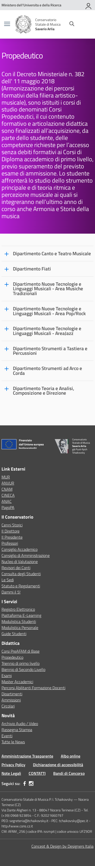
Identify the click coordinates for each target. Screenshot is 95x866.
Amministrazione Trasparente (27, 756)
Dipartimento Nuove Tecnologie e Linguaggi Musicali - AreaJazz (47, 330)
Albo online (70, 756)
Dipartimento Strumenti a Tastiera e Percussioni (50, 351)
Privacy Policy (13, 765)
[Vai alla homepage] (23, 24)
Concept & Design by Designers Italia (62, 846)
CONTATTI (37, 773)
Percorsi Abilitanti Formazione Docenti (33, 688)
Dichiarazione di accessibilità (58, 765)
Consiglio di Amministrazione (26, 555)
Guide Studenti (14, 634)
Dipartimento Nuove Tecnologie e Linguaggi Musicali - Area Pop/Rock (49, 311)
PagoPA (8, 507)
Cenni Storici (12, 525)
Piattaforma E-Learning (21, 615)
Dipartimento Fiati (32, 268)
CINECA (8, 495)
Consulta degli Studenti (21, 574)
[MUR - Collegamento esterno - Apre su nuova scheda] (31, 5)
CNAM (7, 489)
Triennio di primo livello (21, 663)
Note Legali (11, 773)
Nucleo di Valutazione (20, 561)
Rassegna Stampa (17, 730)
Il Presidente (12, 537)
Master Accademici (17, 682)
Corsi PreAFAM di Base (21, 651)
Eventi (7, 736)
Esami (7, 675)
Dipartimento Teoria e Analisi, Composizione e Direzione (43, 390)
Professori (10, 543)
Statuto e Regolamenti (21, 586)
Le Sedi (8, 580)
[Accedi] (88, 5)
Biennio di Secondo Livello (23, 669)
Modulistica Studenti (19, 621)
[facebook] (24, 783)
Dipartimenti (12, 694)
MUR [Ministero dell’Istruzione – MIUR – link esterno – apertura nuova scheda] (6, 477)
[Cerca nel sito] (72, 24)
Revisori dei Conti (16, 568)
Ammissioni (11, 700)
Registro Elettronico (18, 609)
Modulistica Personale (20, 627)
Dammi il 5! (11, 592)
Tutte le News (13, 742)
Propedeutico (12, 657)
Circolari (8, 706)
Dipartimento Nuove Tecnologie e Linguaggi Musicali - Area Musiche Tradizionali (48, 289)
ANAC (7, 501)
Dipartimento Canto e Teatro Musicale (52, 253)
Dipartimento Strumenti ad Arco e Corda (47, 370)
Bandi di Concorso (69, 773)
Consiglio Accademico (19, 549)
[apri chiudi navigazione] (7, 24)
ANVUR (8, 483)
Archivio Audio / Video (20, 723)
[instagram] (31, 783)
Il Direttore (11, 531)
